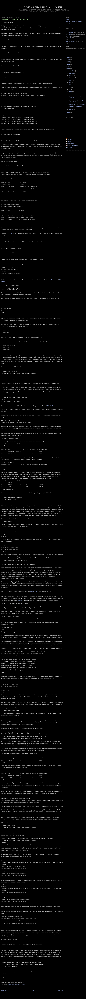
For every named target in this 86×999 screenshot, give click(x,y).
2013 (68, 62)
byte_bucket (69, 147)
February (71, 94)
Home (32, 990)
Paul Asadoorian (70, 41)
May (70, 87)
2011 (68, 66)
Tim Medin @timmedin (72, 145)
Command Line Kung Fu (43, 7)
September (72, 77)
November (71, 73)
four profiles (9, 233)
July (70, 82)
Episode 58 (20, 600)
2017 (68, 57)
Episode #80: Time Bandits (75, 106)
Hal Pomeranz (69, 32)
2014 (68, 59)
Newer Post (4, 990)
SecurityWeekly (70, 143)
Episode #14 (50, 406)
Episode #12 (33, 591)
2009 (68, 112)
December (71, 71)
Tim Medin (68, 34)
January (71, 109)
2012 (68, 64)
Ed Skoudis (68, 38)
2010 (68, 68)
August (71, 80)
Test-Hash (53, 279)
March (70, 91)
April (70, 89)
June (70, 84)
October (71, 75)
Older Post (60, 990)
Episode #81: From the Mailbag (76, 104)
